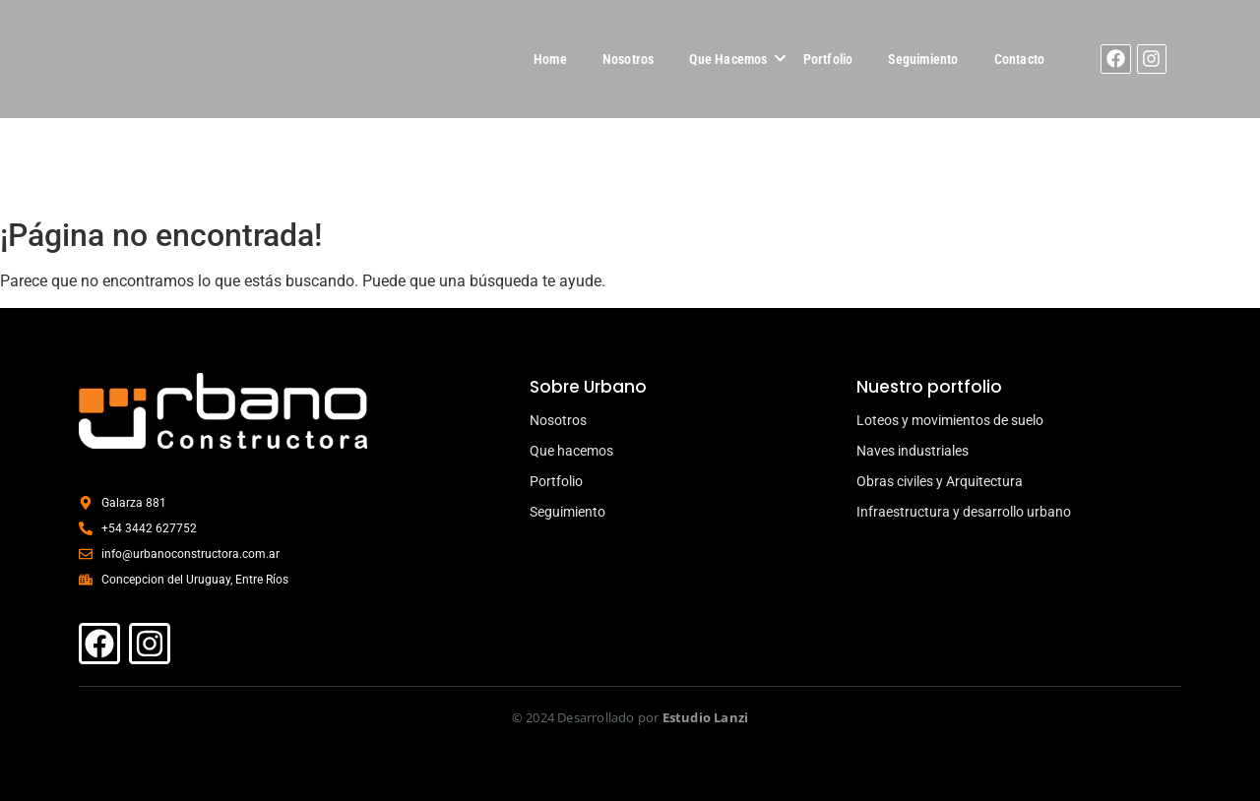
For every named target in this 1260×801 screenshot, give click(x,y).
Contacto (1019, 59)
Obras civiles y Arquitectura (939, 481)
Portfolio (828, 59)
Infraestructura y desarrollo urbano (963, 512)
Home (550, 59)
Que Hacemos (728, 59)
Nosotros (628, 59)
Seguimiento (923, 59)
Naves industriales (912, 451)
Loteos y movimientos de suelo (949, 420)
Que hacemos (571, 451)
